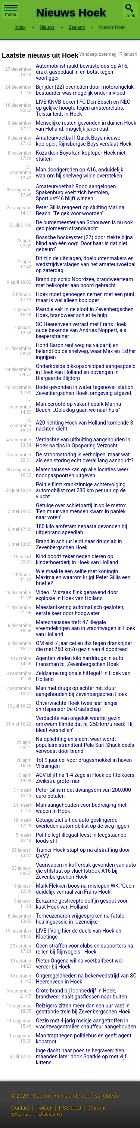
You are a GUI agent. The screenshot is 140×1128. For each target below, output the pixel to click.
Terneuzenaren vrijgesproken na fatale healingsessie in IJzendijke (80, 919)
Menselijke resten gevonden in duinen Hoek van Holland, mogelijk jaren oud (86, 126)
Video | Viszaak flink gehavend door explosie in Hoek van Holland (77, 595)
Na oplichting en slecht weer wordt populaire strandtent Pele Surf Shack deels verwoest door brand (85, 745)
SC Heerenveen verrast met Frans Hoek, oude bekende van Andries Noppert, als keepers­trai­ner (82, 330)
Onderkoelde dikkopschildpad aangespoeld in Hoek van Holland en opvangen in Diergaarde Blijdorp (86, 372)
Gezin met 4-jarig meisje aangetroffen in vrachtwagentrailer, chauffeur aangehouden (86, 1024)
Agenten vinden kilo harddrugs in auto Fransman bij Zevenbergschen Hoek (79, 661)
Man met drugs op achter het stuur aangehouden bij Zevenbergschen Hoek (81, 691)
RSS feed (70, 1108)
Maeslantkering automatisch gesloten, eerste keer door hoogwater (80, 610)
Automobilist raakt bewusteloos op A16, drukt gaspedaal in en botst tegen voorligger (82, 72)
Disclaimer (50, 1114)
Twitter (44, 1108)
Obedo (111, 1096)
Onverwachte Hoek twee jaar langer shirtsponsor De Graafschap (77, 706)
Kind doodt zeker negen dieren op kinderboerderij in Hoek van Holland (77, 559)
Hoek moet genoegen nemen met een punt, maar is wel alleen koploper (86, 297)
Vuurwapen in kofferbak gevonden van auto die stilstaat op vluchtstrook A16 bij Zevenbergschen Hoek (86, 871)
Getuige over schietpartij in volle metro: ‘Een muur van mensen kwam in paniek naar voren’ (81, 511)
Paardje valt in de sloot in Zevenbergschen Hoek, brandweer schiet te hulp (85, 312)
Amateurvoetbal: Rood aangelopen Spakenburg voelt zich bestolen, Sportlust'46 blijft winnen (76, 192)
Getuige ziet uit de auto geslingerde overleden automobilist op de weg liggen (83, 823)
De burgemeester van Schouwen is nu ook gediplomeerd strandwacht (84, 225)
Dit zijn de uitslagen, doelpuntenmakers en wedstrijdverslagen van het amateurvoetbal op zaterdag (86, 264)
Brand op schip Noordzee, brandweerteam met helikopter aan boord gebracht (84, 282)
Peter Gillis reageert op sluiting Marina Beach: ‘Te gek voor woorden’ (80, 210)
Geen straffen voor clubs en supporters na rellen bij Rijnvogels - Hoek (84, 949)
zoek (130, 15)
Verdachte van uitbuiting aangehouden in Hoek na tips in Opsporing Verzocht (83, 443)
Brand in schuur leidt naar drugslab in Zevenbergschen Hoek (79, 544)
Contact (20, 1108)
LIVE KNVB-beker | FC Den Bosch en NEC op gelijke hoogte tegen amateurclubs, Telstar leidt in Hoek (83, 108)
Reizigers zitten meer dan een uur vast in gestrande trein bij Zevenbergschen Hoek (83, 1009)
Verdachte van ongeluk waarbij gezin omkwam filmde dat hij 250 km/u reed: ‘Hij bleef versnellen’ (85, 724)
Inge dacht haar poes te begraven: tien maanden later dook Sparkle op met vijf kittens (81, 1056)
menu (11, 11)
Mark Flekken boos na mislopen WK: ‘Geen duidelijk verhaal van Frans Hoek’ (85, 889)
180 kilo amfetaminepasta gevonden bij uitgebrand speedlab (81, 529)
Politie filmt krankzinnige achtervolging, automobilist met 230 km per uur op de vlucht (81, 490)
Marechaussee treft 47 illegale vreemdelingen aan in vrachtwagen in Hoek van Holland (85, 628)
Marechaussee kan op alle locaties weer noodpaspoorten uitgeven (82, 472)
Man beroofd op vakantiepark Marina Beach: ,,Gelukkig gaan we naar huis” (78, 407)
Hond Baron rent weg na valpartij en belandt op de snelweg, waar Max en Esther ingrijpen (86, 351)
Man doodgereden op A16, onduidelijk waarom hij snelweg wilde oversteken (79, 173)
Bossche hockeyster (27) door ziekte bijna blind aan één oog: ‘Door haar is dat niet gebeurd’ (84, 243)
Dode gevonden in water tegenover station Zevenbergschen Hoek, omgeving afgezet (84, 390)
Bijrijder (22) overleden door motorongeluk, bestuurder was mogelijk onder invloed (85, 90)
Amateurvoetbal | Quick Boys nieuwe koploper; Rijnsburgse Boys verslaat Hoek (84, 141)
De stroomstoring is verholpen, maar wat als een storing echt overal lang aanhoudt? (85, 457)
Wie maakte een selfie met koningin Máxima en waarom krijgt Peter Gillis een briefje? (83, 577)
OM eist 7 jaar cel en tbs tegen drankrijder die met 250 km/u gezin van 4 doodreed (84, 646)
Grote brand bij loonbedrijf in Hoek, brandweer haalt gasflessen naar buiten (81, 994)
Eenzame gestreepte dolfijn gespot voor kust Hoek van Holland (82, 904)
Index (20, 27)
